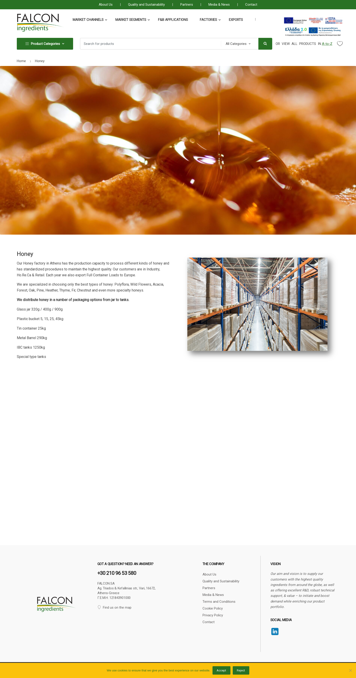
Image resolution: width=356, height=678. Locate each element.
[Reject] (350, 670)
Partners (186, 4)
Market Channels (88, 20)
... (254, 19)
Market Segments (130, 20)
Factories (208, 20)
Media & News (219, 4)
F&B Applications (173, 20)
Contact (251, 4)
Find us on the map (114, 607)
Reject (241, 670)
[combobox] (149, 44)
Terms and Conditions (219, 602)
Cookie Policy (213, 608)
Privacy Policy (213, 615)
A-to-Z (327, 44)
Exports (236, 20)
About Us (106, 4)
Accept (221, 670)
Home (21, 61)
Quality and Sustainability (146, 4)
